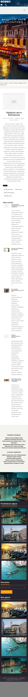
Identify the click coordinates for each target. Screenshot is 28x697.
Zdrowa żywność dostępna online (14, 438)
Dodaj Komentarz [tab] (8, 189)
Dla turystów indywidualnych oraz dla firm (17, 290)
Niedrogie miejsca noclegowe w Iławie (14, 463)
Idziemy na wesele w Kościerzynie (14, 460)
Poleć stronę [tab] (18, 189)
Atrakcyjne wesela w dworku (14, 456)
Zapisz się (6, 592)
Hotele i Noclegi (13, 83)
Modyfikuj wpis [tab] (8, 196)
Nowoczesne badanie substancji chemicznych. (14, 448)
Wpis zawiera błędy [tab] (9, 192)
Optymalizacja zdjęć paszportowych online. (14, 444)
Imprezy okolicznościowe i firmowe (15, 336)
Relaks (6, 83)
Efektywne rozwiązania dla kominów (14, 439)
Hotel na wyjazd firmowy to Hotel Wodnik (14, 461)
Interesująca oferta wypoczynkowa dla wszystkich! (16, 380)
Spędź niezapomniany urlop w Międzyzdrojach (14, 455)
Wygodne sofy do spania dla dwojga (14, 446)
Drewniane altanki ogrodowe (14, 458)
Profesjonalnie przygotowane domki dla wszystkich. (17, 206)
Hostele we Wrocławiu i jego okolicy (17, 249)
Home (1, 83)
